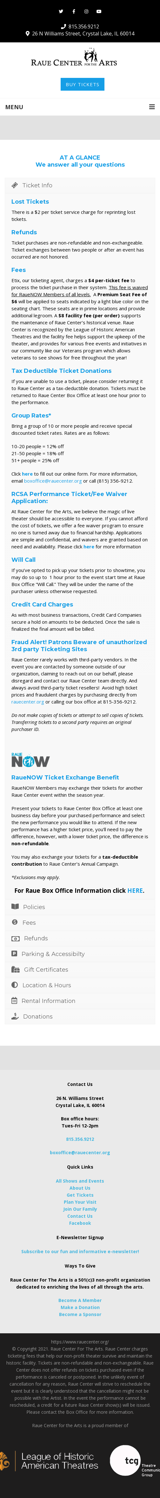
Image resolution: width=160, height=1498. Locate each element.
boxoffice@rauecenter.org (53, 481)
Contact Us (80, 1216)
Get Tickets (80, 1195)
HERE (135, 890)
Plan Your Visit (80, 1202)
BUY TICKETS (82, 84)
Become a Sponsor (80, 1314)
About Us (80, 1188)
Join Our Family (80, 1209)
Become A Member (80, 1300)
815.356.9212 (80, 1139)
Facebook (80, 1223)
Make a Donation (80, 1307)
